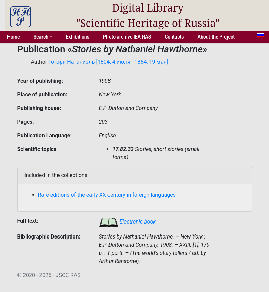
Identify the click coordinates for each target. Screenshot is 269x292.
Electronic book (127, 221)
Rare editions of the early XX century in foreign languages (107, 194)
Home (13, 37)
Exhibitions (77, 37)
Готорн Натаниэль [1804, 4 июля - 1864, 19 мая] (108, 62)
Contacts (174, 37)
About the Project (216, 37)
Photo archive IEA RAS (127, 37)
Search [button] (40, 37)
